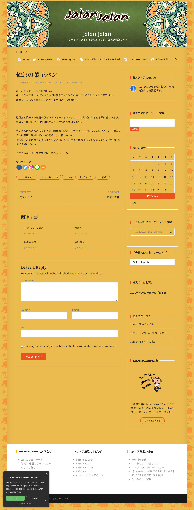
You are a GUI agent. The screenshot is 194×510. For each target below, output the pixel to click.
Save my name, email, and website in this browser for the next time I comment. (70, 346)
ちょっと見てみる (152, 423)
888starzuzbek (84, 462)
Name (25, 310)
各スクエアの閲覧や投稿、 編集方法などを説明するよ (156, 88)
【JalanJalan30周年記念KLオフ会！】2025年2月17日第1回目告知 (153, 476)
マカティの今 (146, 327)
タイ (70, 177)
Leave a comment (74, 82)
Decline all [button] (36, 498)
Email (76, 310)
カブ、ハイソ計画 (34, 228)
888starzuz (82, 466)
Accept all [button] (15, 498)
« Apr (133, 205)
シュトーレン (51, 177)
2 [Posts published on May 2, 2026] (165, 166)
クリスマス (28, 177)
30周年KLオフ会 (112, 60)
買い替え (79, 242)
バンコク (87, 177)
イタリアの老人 (147, 344)
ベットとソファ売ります (90, 478)
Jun (59, 82)
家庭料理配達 (139, 462)
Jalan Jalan (97, 35)
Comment (28, 280)
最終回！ (79, 228)
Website (26, 328)
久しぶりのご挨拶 (141, 482)
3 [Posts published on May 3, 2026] (171, 166)
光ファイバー (26, 197)
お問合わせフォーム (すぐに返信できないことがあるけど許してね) (36, 466)
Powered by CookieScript (26, 504)
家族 (104, 177)
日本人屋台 (30, 242)
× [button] (46, 474)
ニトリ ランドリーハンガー (148, 470)
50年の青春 (112, 197)
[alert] (26, 489)
